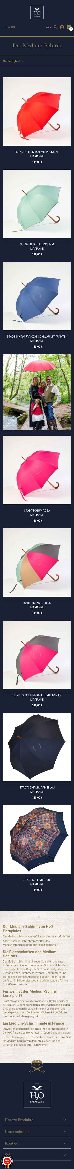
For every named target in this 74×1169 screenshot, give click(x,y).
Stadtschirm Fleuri (37, 879)
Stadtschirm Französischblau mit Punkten (37, 336)
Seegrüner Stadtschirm (37, 244)
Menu (9, 27)
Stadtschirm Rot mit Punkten (37, 151)
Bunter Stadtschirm (37, 602)
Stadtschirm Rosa (37, 510)
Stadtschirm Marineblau (37, 787)
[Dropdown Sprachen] (48, 27)
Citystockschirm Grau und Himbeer (37, 695)
